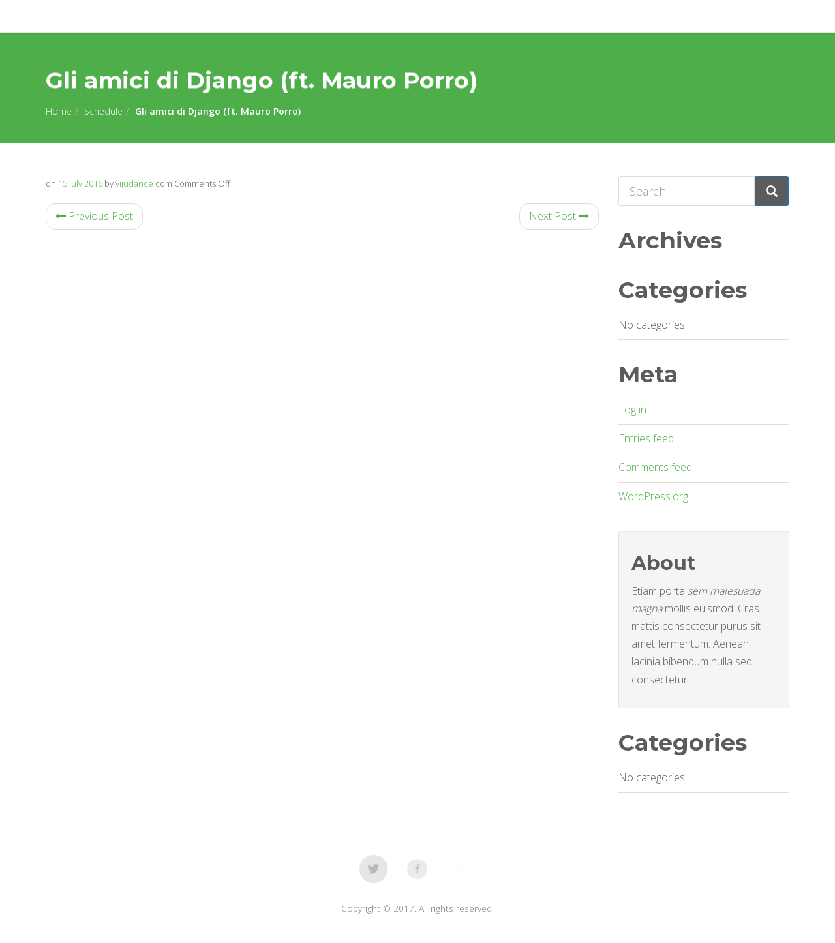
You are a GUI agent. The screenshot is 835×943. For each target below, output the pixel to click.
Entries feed (646, 438)
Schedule (103, 111)
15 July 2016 (80, 183)
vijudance (134, 183)
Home (59, 111)
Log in (632, 409)
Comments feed (655, 467)
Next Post (559, 216)
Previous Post (94, 216)
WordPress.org (653, 496)
